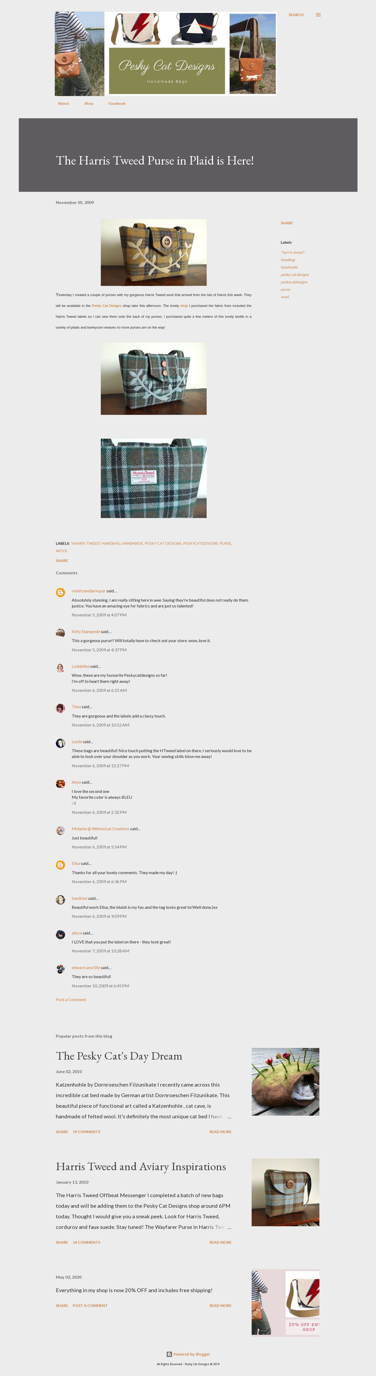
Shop (85, 103)
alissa (77, 932)
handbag (288, 259)
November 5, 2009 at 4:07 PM (99, 614)
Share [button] (287, 223)
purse (285, 289)
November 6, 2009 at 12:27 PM (100, 765)
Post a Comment (71, 999)
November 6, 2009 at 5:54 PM (99, 846)
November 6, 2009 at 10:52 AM (100, 724)
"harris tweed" (293, 252)
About (60, 103)
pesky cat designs (295, 274)
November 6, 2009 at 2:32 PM (99, 812)
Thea (76, 706)
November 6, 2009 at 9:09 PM (99, 916)
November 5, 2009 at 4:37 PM (99, 649)
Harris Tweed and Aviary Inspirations (141, 1166)
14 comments (86, 1242)
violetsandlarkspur (89, 590)
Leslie (77, 741)
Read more (221, 1131)
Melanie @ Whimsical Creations (100, 828)
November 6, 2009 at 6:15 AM (99, 690)
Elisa (76, 863)
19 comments (86, 1131)
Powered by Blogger (188, 1354)
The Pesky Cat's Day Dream (119, 1055)
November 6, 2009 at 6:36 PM (99, 881)
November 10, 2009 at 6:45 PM (100, 985)
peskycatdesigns (294, 282)
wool (285, 296)
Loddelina (80, 666)
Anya (76, 781)
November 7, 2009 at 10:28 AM (100, 950)
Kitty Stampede (86, 631)
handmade (289, 267)
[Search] (296, 15)
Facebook (114, 103)
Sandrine (79, 898)
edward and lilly (86, 967)
